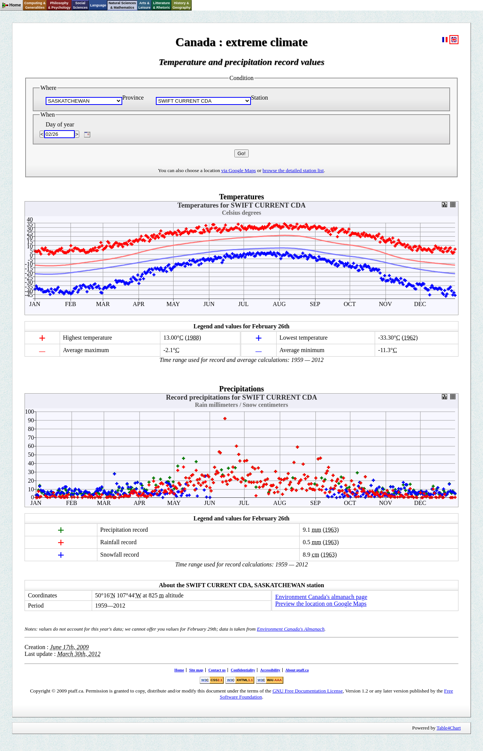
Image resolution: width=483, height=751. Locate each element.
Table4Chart (449, 728)
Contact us (217, 670)
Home (179, 670)
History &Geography (181, 5)
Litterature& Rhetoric (161, 5)
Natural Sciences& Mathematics (122, 5)
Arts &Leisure (144, 5)
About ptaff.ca (297, 670)
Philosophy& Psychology (59, 5)
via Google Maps (238, 170)
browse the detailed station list (293, 170)
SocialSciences (80, 5)
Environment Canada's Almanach (291, 629)
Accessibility (270, 670)
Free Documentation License (307, 691)
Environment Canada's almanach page (321, 597)
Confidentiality (243, 670)
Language (98, 5)
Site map (196, 670)
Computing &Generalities (35, 5)
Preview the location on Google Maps (320, 603)
